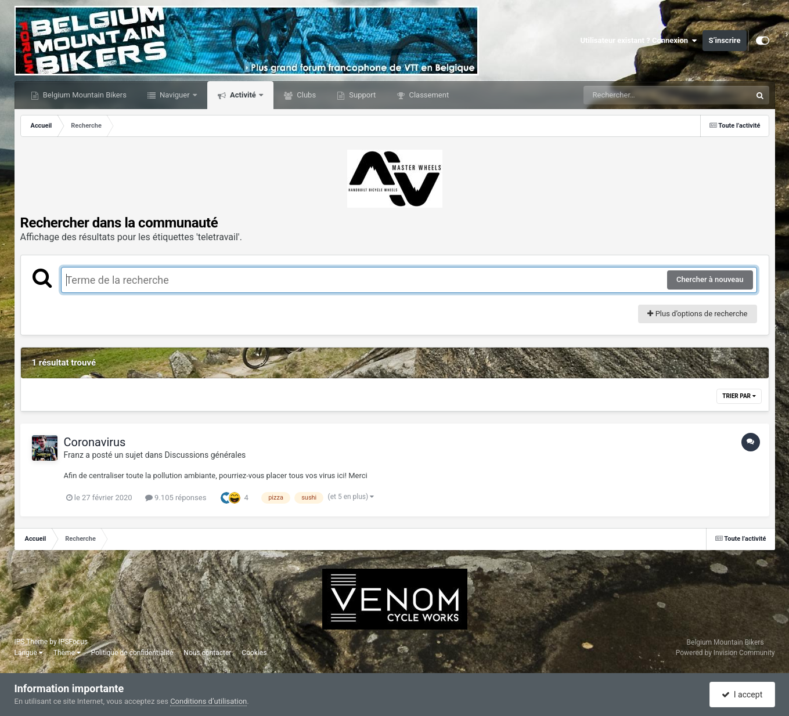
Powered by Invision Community (725, 653)
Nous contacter (207, 653)
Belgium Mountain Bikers (84, 95)
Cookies (254, 653)
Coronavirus (95, 442)
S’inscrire (724, 40)
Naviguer (175, 95)
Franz (74, 455)
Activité (243, 95)
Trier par (738, 396)
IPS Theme (31, 642)
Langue (29, 653)
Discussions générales (205, 455)
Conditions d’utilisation (208, 701)
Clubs (305, 95)
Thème (67, 653)
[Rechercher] (635, 95)
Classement (428, 95)
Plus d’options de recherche (697, 313)
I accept (742, 694)
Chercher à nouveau (710, 279)
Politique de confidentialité (132, 653)
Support (361, 95)
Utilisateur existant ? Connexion (639, 40)
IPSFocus (73, 642)
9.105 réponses (176, 497)
